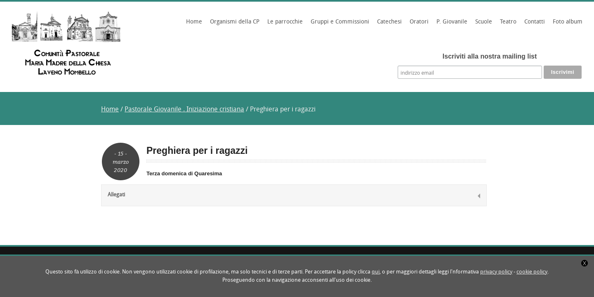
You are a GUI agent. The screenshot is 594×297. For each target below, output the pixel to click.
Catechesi (388, 25)
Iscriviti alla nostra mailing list (490, 56)
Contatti (534, 22)
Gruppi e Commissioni (338, 25)
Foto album (567, 22)
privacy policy (496, 272)
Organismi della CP (233, 25)
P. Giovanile (450, 25)
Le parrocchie (284, 25)
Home (194, 22)
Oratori (418, 25)
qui (376, 272)
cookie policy (531, 272)
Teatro (508, 22)
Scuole (482, 25)
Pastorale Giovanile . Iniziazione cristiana (184, 109)
